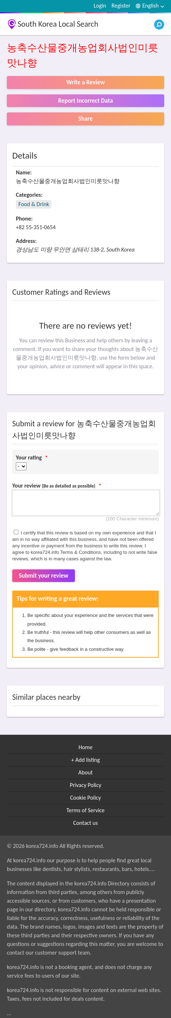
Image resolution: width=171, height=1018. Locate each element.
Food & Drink (33, 204)
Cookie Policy (85, 797)
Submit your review (43, 575)
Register (121, 5)
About (85, 772)
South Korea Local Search (58, 24)
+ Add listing (85, 759)
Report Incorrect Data (85, 101)
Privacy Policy (86, 785)
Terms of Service (85, 810)
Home (85, 747)
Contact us (85, 822)
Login (100, 5)
